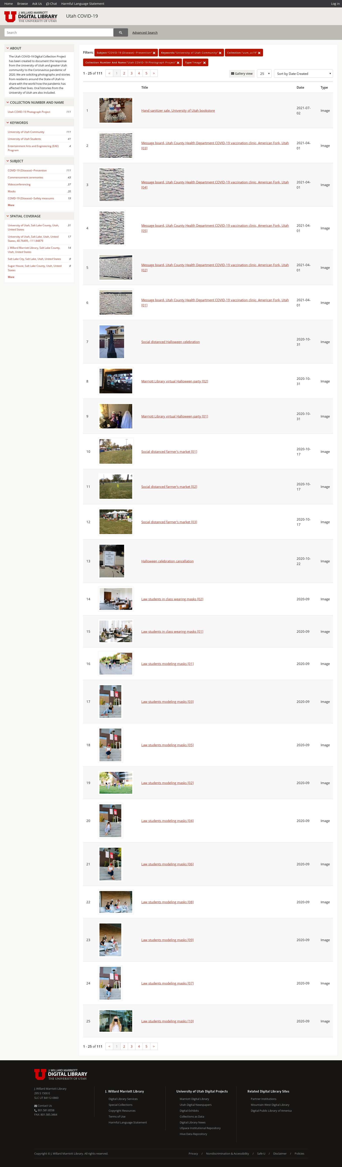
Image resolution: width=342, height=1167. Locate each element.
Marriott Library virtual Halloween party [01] (174, 416)
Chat (51, 4)
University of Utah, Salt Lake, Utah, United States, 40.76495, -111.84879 (33, 239)
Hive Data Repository (193, 1134)
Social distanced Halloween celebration (170, 342)
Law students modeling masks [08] (167, 902)
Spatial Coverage (25, 216)
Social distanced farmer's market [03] (169, 522)
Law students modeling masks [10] (167, 1021)
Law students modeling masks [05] (167, 745)
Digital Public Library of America (271, 1111)
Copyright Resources (122, 1111)
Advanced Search (145, 32)
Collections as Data (192, 1116)
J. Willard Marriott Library (50, 1089)
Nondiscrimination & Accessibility (227, 1153)
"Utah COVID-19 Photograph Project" (133, 62)
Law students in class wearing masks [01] (172, 631)
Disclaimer (280, 1153)
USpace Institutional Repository (200, 1128)
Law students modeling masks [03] (167, 701)
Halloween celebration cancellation (167, 561)
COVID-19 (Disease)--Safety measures (31, 198)
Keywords (19, 122)
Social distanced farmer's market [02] (169, 486)
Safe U (261, 1153)
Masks (12, 191)
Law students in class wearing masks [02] (172, 599)
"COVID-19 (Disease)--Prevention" (126, 52)
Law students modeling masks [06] (167, 864)
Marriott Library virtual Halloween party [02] (174, 381)
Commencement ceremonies (25, 177)
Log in (335, 4)
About (15, 48)
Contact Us (43, 1106)
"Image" (195, 62)
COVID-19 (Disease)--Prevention (27, 170)
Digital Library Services (123, 1099)
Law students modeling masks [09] (167, 940)
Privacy (193, 1153)
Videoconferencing (19, 184)
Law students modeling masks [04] (167, 821)
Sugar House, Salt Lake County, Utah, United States (35, 268)
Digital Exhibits (189, 1111)
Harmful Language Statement (82, 4)
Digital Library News (192, 1122)
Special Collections (120, 1105)
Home (8, 4)
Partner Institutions (263, 1099)
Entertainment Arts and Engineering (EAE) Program (33, 148)
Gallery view (243, 73)
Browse (22, 4)
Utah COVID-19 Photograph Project (29, 112)
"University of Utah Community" (191, 52)
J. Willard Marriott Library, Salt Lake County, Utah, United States (34, 250)
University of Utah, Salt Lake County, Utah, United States (33, 227)
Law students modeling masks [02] (167, 783)
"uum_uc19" (244, 52)
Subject (16, 161)
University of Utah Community (26, 132)
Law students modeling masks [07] (167, 983)
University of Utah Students (24, 139)
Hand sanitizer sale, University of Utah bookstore (178, 110)
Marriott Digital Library (194, 1099)
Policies (299, 1153)
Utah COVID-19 (82, 16)
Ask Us (37, 4)
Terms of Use (117, 1116)
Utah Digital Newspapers (196, 1105)
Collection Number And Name (37, 102)
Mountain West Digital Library (270, 1105)
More (11, 205)
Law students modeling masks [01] (167, 663)
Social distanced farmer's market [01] (169, 451)
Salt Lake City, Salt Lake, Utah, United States (34, 259)
